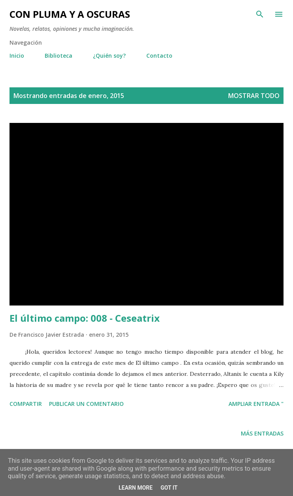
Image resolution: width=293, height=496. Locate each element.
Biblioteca (58, 55)
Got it (169, 488)
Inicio (16, 55)
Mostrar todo (254, 95)
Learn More (136, 488)
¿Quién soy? (109, 55)
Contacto (159, 55)
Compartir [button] (25, 403)
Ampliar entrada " (256, 403)
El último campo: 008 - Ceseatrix (84, 317)
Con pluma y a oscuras (69, 14)
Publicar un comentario (86, 403)
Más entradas (262, 433)
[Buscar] (260, 14)
